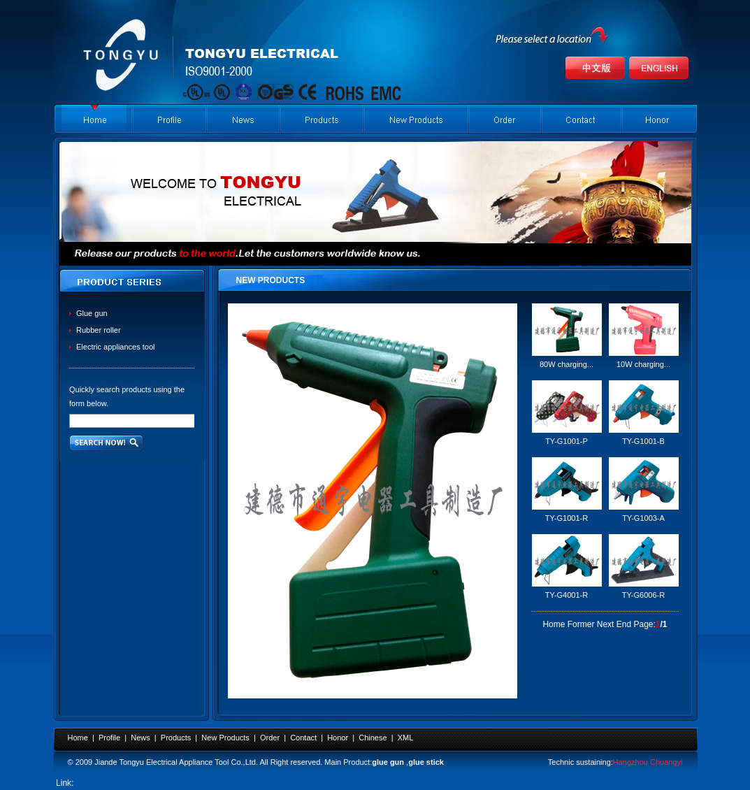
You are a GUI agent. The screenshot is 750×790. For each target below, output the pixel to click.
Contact (303, 737)
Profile (109, 737)
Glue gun (92, 313)
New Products (225, 737)
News (140, 737)
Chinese (373, 737)
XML (406, 737)
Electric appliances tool (115, 347)
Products (176, 737)
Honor (337, 737)
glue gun (388, 762)
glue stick (426, 762)
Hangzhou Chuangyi (648, 762)
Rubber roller (98, 330)
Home (78, 737)
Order (270, 737)
